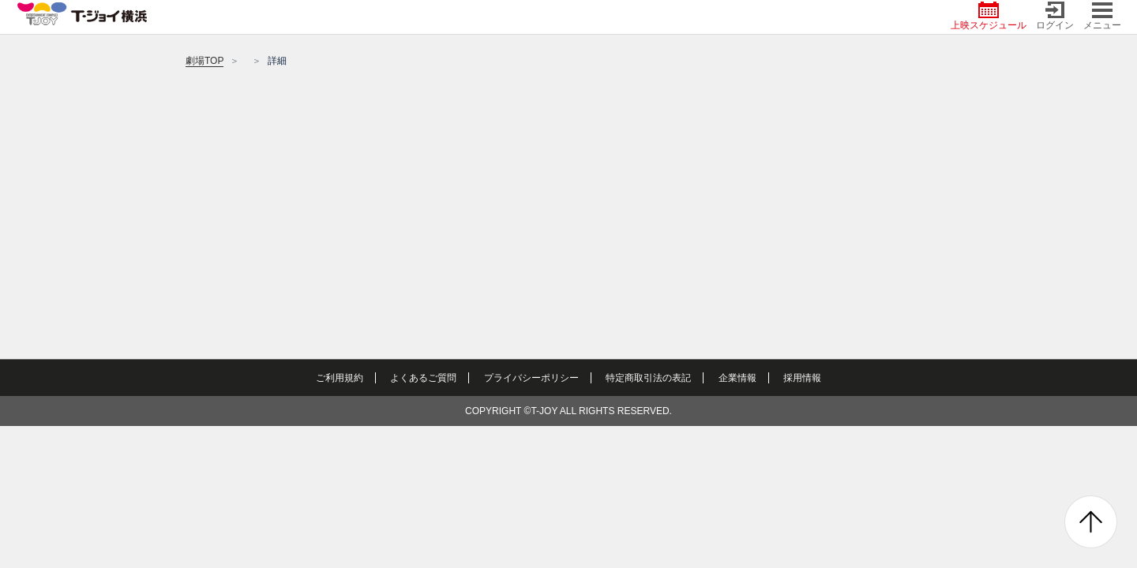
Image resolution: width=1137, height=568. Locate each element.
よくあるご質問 (423, 377)
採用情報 (802, 377)
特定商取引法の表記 (648, 377)
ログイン (1055, 16)
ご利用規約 (339, 377)
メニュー (1102, 16)
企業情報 (737, 377)
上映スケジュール (988, 16)
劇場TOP (204, 60)
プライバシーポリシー (531, 377)
